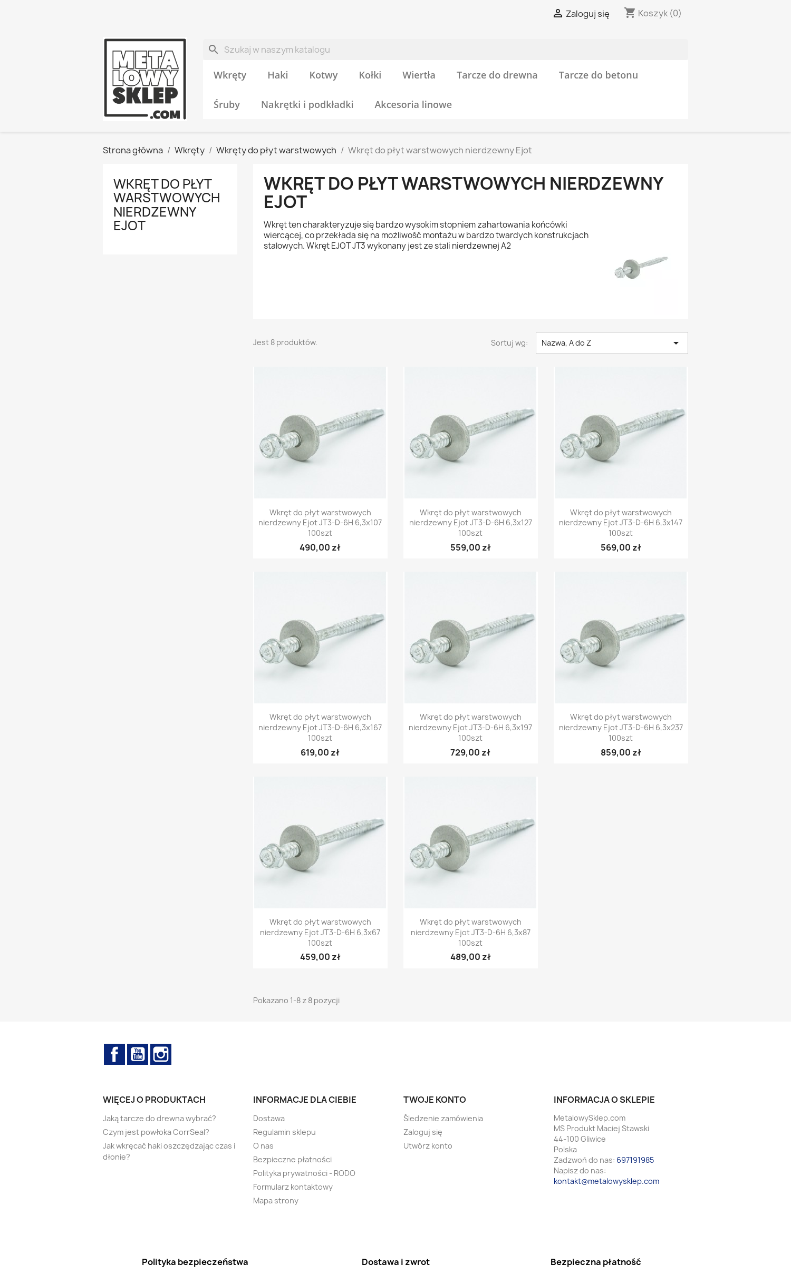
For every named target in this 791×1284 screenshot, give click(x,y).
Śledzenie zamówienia (443, 1118)
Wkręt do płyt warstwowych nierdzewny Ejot (166, 204)
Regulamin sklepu (284, 1132)
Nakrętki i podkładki (307, 104)
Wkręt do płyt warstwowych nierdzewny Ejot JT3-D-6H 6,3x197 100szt (470, 727)
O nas (263, 1146)
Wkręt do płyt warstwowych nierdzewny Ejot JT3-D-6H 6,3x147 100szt (620, 522)
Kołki (370, 74)
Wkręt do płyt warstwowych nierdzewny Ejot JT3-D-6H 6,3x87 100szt (470, 932)
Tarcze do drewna (497, 74)
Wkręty (230, 74)
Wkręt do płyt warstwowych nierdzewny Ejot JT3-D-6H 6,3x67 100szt (320, 932)
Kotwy (324, 74)
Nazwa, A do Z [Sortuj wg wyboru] (612, 343)
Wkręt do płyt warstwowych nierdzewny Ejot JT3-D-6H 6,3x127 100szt (470, 522)
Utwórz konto (427, 1146)
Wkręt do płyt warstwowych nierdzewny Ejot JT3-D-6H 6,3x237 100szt (621, 727)
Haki (277, 74)
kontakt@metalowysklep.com (606, 1181)
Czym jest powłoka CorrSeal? (156, 1132)
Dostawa (269, 1118)
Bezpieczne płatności (292, 1159)
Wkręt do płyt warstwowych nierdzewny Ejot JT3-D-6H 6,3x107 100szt (320, 522)
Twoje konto (434, 1099)
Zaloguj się (422, 1132)
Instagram (160, 1054)
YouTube (137, 1054)
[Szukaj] (445, 49)
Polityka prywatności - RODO (304, 1173)
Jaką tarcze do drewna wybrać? (159, 1118)
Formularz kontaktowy (293, 1187)
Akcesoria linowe (413, 104)
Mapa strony (275, 1200)
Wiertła (419, 74)
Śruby (227, 104)
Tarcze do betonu (598, 74)
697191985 (635, 1160)
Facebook (114, 1054)
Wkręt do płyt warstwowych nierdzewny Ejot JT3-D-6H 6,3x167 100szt (320, 727)
